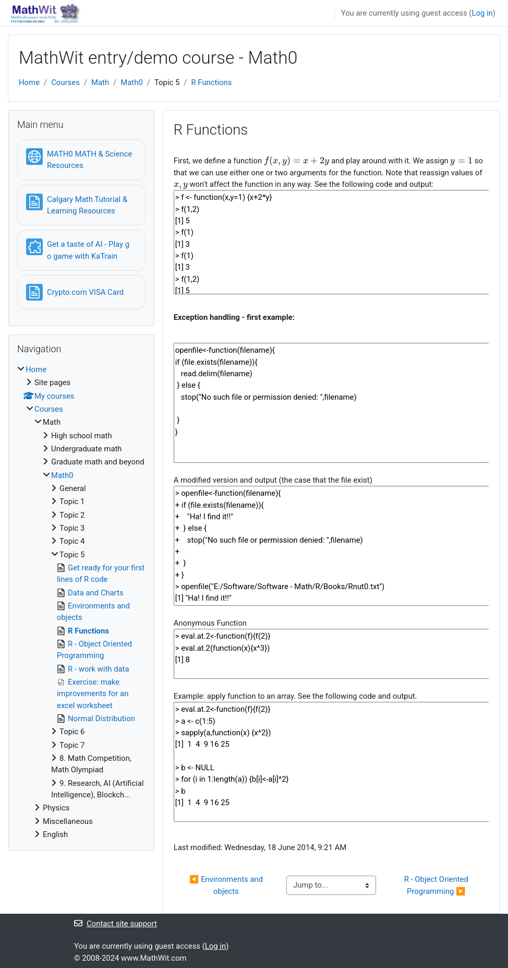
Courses (65, 82)
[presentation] (296, 160)
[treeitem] (81, 602)
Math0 (131, 82)
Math (100, 82)
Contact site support (115, 923)
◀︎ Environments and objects (227, 885)
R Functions (211, 82)
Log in (481, 13)
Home (29, 82)
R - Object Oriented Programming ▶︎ (437, 885)
